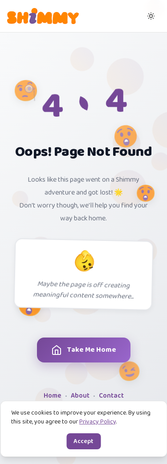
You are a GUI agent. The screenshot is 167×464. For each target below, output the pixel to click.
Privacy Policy (97, 422)
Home (52, 396)
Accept (83, 441)
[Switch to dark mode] (151, 16)
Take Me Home (90, 350)
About (80, 396)
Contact (111, 396)
